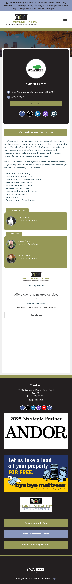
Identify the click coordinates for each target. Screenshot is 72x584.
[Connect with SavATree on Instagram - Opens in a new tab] (45, 114)
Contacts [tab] (14, 233)
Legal (54, 578)
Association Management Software (36, 570)
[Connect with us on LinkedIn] (33, 407)
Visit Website (36, 103)
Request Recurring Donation (36, 544)
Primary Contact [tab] (18, 210)
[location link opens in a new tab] (33, 92)
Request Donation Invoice (36, 534)
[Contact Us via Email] (49, 407)
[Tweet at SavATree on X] (30, 114)
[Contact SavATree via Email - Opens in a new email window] (54, 114)
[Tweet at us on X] (27, 407)
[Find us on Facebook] (22, 407)
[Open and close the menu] (54, 20)
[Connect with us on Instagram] (38, 407)
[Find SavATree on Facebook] (22, 114)
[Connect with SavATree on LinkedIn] (38, 114)
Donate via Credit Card (36, 523)
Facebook (36, 315)
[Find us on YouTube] (44, 407)
